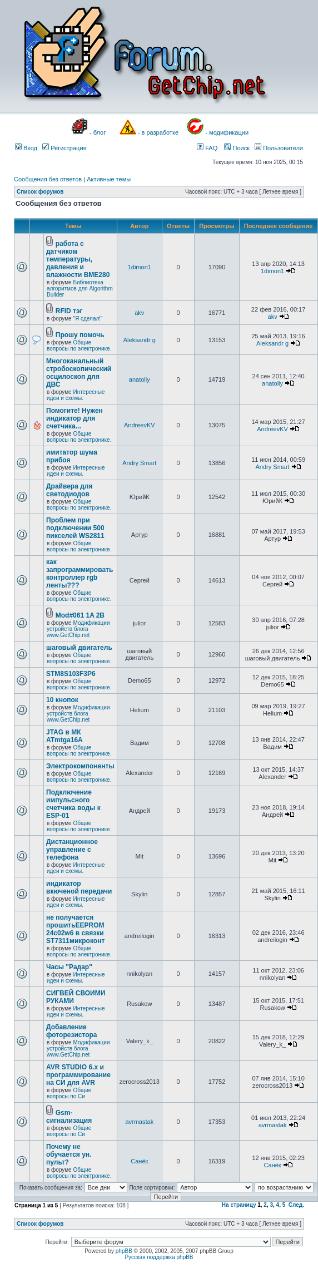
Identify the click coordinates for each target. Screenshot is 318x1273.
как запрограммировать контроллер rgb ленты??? (79, 573)
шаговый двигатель (79, 648)
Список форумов (40, 192)
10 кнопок (62, 700)
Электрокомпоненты (80, 766)
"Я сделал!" (87, 318)
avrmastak (139, 1121)
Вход (26, 148)
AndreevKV (139, 425)
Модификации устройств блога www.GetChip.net (78, 629)
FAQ (207, 148)
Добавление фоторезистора (71, 1031)
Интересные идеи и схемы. (76, 395)
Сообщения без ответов (48, 179)
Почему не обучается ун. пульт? (68, 1154)
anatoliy (139, 379)
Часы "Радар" (69, 967)
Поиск (237, 148)
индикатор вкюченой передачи (79, 887)
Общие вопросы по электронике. (79, 345)
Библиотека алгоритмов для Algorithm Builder (80, 288)
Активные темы (109, 179)
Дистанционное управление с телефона (72, 849)
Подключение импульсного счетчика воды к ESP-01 (73, 804)
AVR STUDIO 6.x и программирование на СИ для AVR (78, 1075)
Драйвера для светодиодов (69, 490)
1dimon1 (139, 267)
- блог (98, 132)
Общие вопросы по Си (69, 1093)
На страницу (239, 1205)
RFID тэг (69, 311)
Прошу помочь (80, 335)
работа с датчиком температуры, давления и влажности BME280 (78, 259)
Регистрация (64, 148)
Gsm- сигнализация (69, 1116)
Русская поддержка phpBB (159, 1257)
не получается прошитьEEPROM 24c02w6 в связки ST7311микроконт (75, 929)
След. (296, 1205)
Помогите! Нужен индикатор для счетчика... (74, 418)
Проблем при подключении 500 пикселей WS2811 (75, 528)
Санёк (139, 1161)
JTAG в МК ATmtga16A (64, 736)
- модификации (227, 132)
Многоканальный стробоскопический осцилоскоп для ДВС (78, 372)
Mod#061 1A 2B (80, 615)
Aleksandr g (139, 340)
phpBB (124, 1251)
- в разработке (158, 132)
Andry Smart (139, 463)
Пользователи (279, 148)
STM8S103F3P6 (71, 674)
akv (139, 312)
